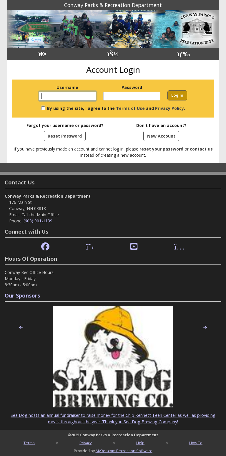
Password (132, 87)
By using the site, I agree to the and (116, 108)
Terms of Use (130, 108)
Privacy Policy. (170, 108)
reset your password (161, 149)
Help (140, 442)
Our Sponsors (22, 295)
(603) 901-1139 (38, 221)
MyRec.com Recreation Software (124, 450)
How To (195, 442)
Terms (29, 442)
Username (67, 87)
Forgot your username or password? (64, 125)
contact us (201, 149)
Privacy (85, 442)
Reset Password (65, 136)
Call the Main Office (40, 214)
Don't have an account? (161, 125)
